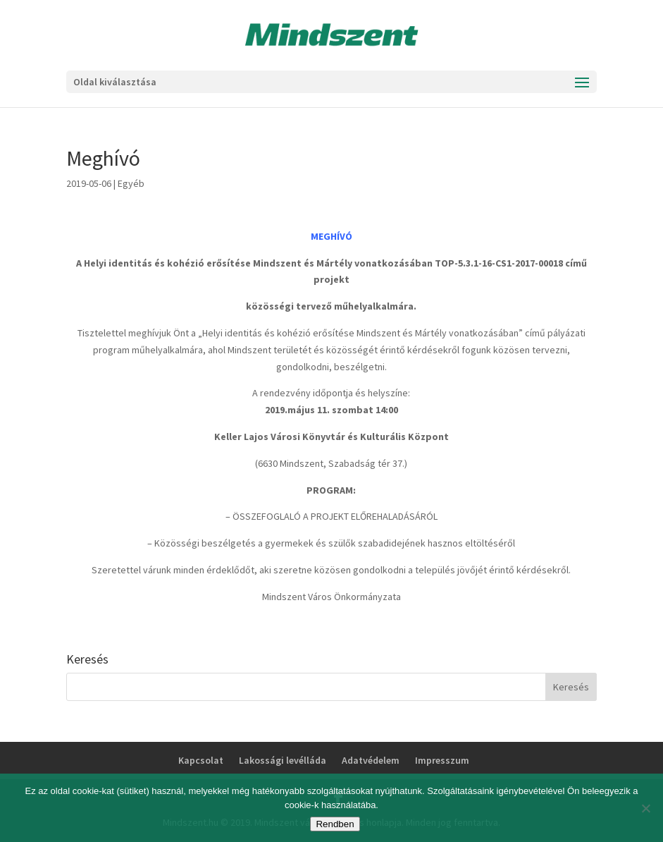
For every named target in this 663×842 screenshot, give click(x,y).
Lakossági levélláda (282, 760)
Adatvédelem (370, 760)
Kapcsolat (200, 760)
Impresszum (442, 760)
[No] (645, 808)
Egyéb (131, 183)
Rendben (335, 824)
